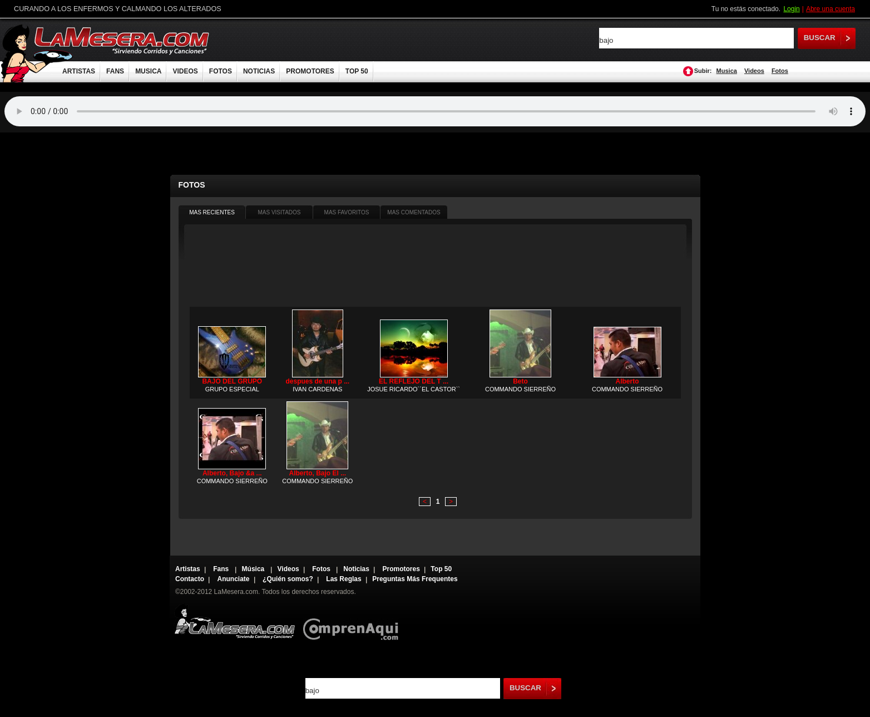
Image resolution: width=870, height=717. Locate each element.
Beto (520, 381)
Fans (221, 569)
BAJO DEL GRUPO (232, 381)
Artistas (187, 569)
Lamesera (234, 621)
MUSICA (148, 71)
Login (791, 9)
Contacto (189, 579)
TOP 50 (356, 71)
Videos (754, 70)
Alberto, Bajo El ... (317, 473)
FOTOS (220, 71)
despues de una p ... (317, 381)
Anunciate (234, 579)
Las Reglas (343, 579)
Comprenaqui (353, 621)
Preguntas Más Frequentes (414, 579)
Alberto (627, 381)
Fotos (780, 70)
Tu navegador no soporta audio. (435, 111)
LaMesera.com (122, 40)
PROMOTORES (310, 71)
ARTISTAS (78, 71)
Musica (726, 70)
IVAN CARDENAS (317, 389)
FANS (115, 71)
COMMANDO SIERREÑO (520, 389)
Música (254, 569)
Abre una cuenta (830, 9)
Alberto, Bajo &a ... (232, 473)
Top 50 (441, 569)
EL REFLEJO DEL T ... (413, 381)
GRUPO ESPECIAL (232, 389)
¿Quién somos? (288, 579)
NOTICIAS (259, 71)
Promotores (400, 569)
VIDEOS (184, 71)
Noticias (356, 569)
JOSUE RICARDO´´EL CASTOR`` (413, 389)
